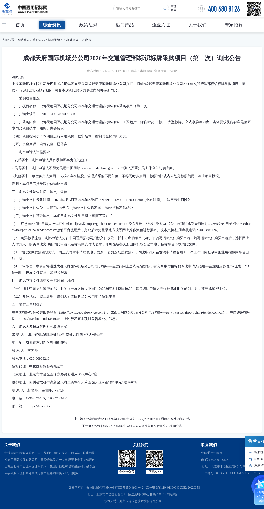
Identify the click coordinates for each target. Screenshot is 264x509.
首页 (20, 24)
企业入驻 (161, 24)
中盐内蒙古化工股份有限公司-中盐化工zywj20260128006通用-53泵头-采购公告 (138, 419)
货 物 (88, 40)
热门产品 (125, 24)
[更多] (75, 473)
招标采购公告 (72, 40)
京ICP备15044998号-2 (129, 487)
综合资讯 (52, 24)
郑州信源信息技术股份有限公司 (140, 501)
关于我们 (197, 24)
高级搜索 (173, 8)
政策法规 (88, 24)
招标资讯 (54, 40)
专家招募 (234, 24)
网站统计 (173, 494)
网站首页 (23, 40)
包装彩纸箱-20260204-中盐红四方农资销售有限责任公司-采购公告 (138, 426)
